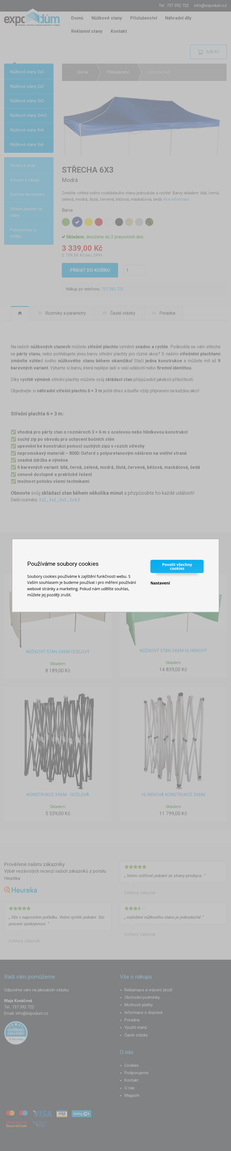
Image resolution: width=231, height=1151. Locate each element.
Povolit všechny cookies (177, 566)
